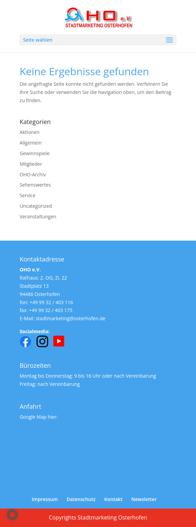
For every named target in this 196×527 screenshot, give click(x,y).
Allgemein (30, 142)
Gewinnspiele (34, 153)
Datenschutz (81, 499)
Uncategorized (35, 206)
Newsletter (144, 499)
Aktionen (29, 132)
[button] (12, 514)
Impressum (45, 499)
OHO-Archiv (32, 174)
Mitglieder (30, 164)
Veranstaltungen (37, 216)
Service (27, 195)
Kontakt (113, 499)
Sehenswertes (35, 184)
